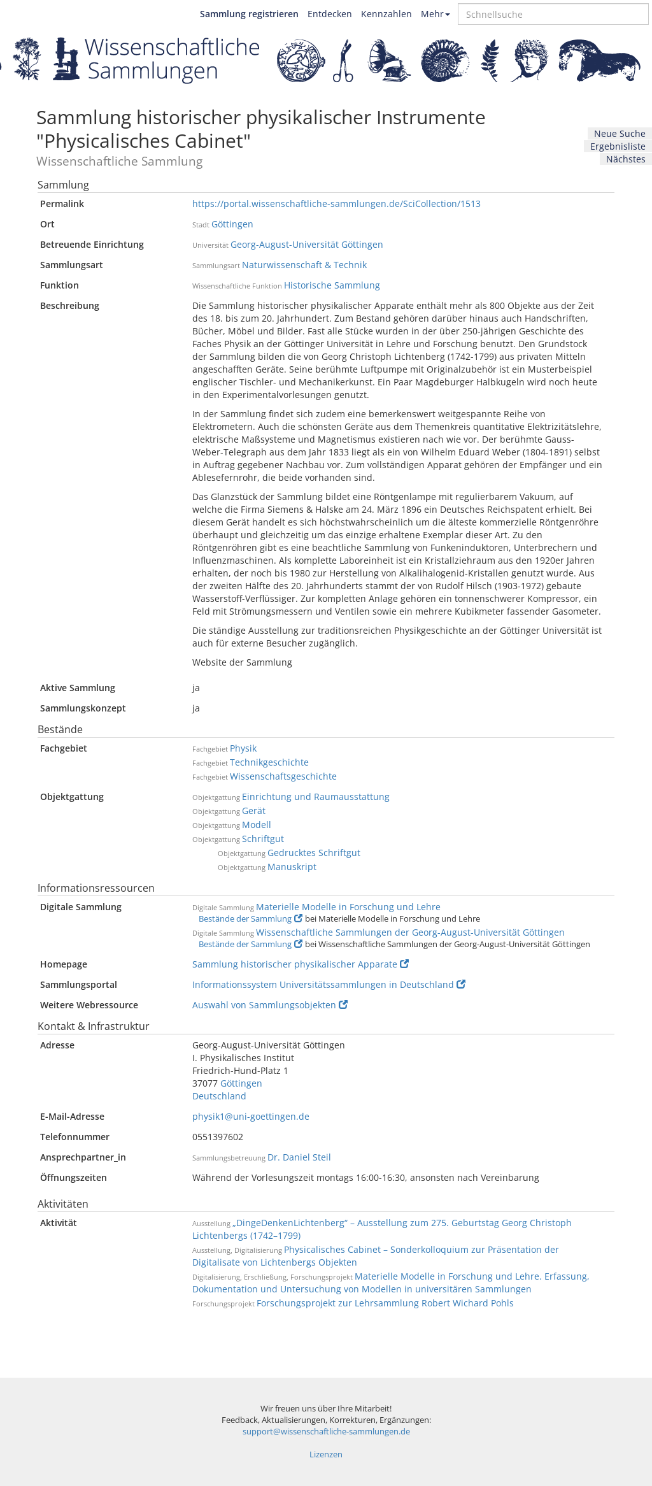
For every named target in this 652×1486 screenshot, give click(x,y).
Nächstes (626, 159)
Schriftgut (263, 838)
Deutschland (219, 1096)
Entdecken (330, 14)
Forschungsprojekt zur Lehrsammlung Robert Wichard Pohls (385, 1303)
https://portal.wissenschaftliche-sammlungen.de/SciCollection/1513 (336, 203)
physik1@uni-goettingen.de (250, 1116)
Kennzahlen (386, 14)
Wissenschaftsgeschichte (283, 776)
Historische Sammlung (332, 285)
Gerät (254, 810)
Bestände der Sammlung (250, 918)
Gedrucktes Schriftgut (313, 853)
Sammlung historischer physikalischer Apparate (300, 964)
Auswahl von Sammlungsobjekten (270, 1005)
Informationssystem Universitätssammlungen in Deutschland (328, 984)
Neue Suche (620, 133)
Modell (256, 824)
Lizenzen (326, 1454)
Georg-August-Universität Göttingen (306, 244)
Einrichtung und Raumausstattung (316, 796)
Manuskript (291, 867)
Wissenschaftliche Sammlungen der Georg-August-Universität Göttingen (410, 932)
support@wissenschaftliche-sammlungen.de (326, 1431)
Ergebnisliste (618, 146)
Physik (243, 748)
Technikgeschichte (269, 762)
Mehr (435, 14)
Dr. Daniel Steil (299, 1157)
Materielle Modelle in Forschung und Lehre (348, 907)
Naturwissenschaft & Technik (304, 265)
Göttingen (232, 224)
